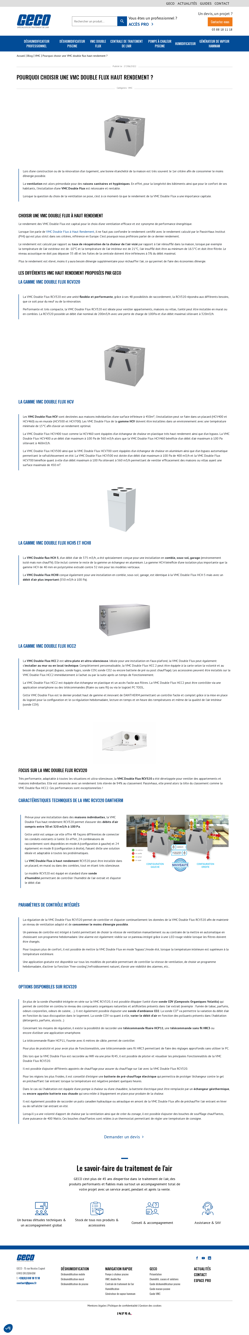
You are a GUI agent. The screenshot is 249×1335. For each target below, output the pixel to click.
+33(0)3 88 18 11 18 (29, 1278)
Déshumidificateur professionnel (36, 43)
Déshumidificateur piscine (72, 43)
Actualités (187, 3)
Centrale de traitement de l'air (126, 43)
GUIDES (205, 3)
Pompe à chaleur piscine (159, 43)
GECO (170, 3)
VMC (130, 88)
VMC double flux (98, 43)
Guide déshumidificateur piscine (165, 1284)
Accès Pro (139, 24)
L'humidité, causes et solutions (164, 1279)
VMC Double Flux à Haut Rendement (70, 232)
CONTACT (222, 3)
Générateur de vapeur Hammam (214, 43)
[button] (8, 1328)
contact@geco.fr (27, 1283)
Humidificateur (185, 43)
